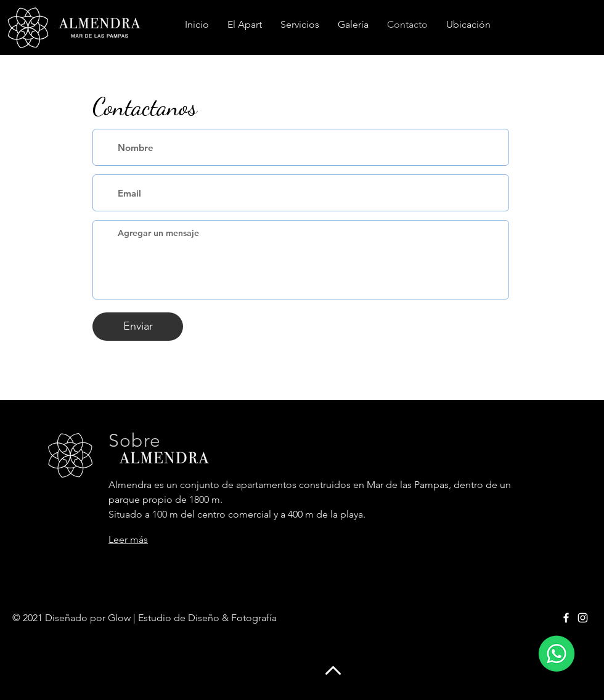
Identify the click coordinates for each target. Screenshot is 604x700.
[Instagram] (582, 617)
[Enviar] (137, 326)
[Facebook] (566, 617)
